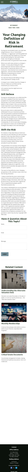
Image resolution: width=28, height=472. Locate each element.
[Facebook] (11, 468)
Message (3, 241)
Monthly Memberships (10, 323)
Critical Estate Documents (12, 355)
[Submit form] (5, 254)
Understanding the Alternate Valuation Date (13, 291)
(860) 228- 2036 (15, 455)
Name (2, 224)
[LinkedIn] (16, 468)
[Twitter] (14, 468)
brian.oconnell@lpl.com (14, 465)
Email (2, 232)
